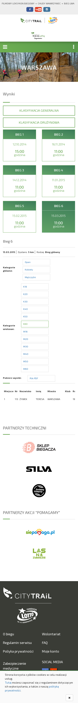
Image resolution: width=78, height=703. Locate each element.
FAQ (45, 643)
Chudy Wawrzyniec (49, 3)
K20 (25, 294)
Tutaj (8, 682)
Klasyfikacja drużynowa (39, 122)
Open (28, 262)
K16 (25, 286)
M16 (25, 331)
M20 (25, 339)
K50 (25, 316)
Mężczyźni (30, 277)
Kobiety (29, 269)
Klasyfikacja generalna (39, 110)
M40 (25, 353)
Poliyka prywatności (18, 651)
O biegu (8, 634)
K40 (25, 309)
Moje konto (50, 651)
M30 (25, 346)
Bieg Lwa (69, 3)
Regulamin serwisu (17, 643)
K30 (25, 301)
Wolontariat (51, 634)
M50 (25, 361)
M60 (25, 368)
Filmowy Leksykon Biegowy (18, 3)
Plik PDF (34, 378)
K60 (25, 323)
